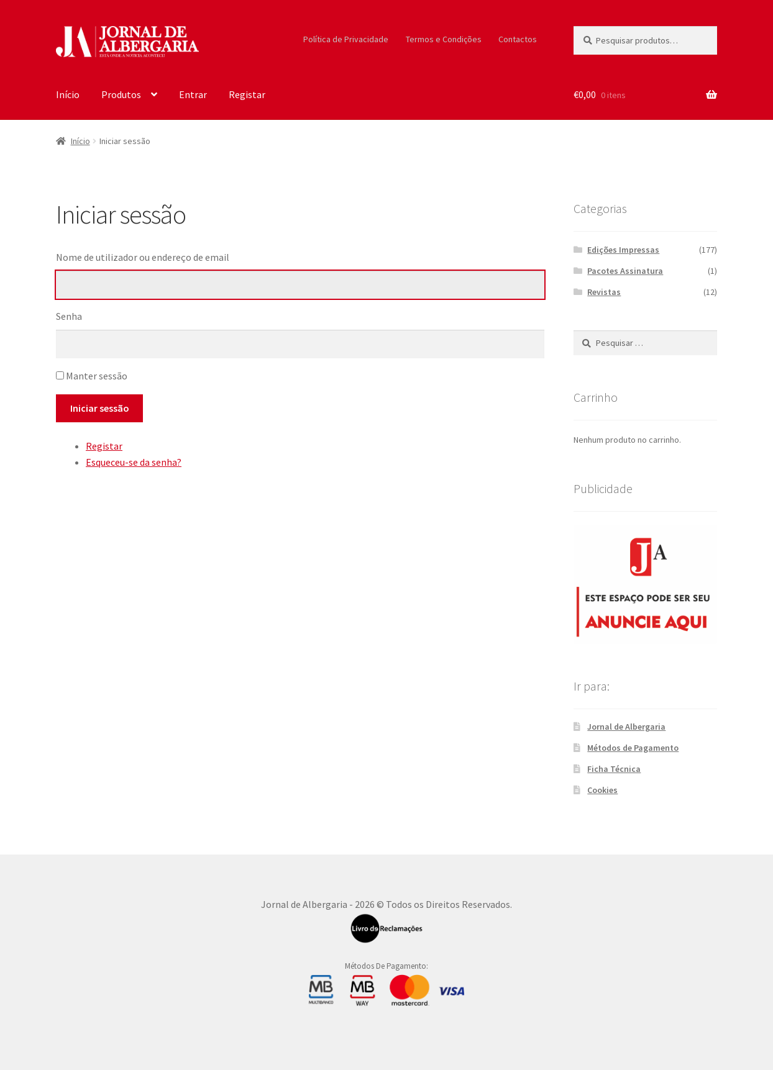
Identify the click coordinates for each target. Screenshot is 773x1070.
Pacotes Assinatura (625, 270)
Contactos (517, 39)
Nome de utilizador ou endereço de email (142, 257)
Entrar (193, 94)
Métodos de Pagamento (633, 747)
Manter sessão (96, 376)
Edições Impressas (623, 249)
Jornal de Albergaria (626, 726)
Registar (247, 94)
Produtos (121, 94)
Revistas (604, 291)
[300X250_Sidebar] (645, 584)
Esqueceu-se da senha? (133, 462)
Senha (69, 316)
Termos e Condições (444, 39)
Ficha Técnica (614, 768)
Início (68, 94)
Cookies (602, 790)
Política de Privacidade (345, 39)
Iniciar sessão (99, 408)
